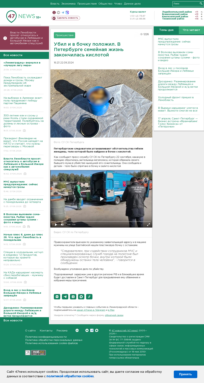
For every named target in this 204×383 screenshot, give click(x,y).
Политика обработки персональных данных (54, 340)
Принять (185, 374)
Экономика (68, 4)
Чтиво (118, 4)
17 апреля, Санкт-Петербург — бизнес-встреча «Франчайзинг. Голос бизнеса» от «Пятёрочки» (178, 123)
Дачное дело (132, 4)
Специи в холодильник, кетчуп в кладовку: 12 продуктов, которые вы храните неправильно (24, 258)
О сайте (30, 331)
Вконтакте (77, 330)
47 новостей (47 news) (125, 331)
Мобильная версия (54, 12)
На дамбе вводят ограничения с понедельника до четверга (24, 203)
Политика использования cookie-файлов (51, 343)
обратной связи (114, 315)
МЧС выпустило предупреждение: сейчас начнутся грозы (174, 42)
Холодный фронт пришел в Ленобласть (176, 98)
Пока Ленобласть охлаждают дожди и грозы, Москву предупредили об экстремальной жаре (24, 84)
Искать (201, 3)
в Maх (111, 310)
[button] (57, 296)
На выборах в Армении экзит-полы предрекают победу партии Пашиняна (24, 103)
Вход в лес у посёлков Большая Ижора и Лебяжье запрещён (176, 71)
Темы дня (166, 30)
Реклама (62, 331)
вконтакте (58, 12)
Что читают (191, 30)
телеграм (62, 12)
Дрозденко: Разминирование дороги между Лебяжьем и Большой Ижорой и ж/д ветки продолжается (178, 85)
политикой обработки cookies (70, 376)
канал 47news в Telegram (91, 310)
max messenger (67, 12)
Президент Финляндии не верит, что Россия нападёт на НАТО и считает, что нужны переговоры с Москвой (24, 144)
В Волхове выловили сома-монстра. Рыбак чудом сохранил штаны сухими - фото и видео (179, 56)
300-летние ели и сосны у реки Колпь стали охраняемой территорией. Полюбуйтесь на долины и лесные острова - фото (24, 123)
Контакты (46, 331)
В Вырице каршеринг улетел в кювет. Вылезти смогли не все (178, 109)
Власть (55, 4)
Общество (105, 4)
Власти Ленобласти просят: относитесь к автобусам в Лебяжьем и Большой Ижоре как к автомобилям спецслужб (26, 38)
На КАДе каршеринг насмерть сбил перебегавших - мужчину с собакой (24, 278)
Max (96, 330)
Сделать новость (67, 18)
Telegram (91, 330)
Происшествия (87, 4)
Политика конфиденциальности (46, 337)
